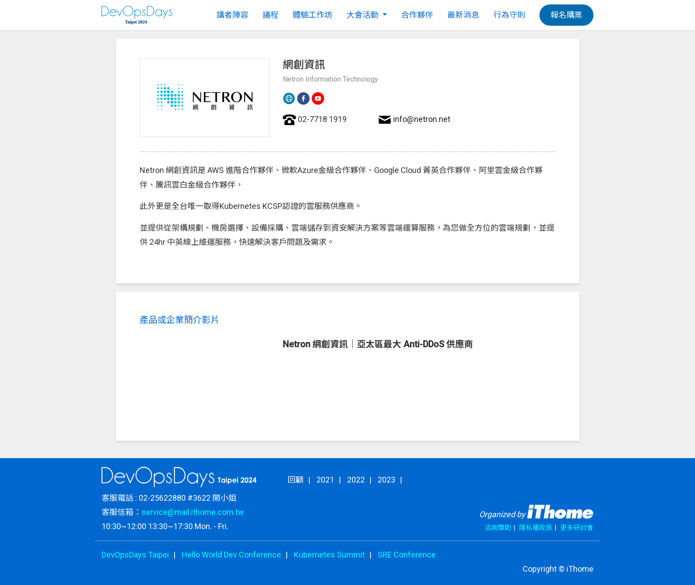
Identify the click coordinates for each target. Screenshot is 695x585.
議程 (270, 15)
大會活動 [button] (363, 15)
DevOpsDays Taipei (135, 554)
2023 (386, 479)
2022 (356, 479)
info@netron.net (421, 119)
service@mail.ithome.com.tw (192, 512)
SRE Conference (407, 554)
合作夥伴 (417, 15)
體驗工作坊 (312, 15)
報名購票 (566, 15)
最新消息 (463, 15)
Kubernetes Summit (329, 554)
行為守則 (509, 15)
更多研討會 (576, 528)
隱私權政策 (535, 528)
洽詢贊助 (497, 528)
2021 (325, 479)
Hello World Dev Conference (231, 554)
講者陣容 (232, 15)
